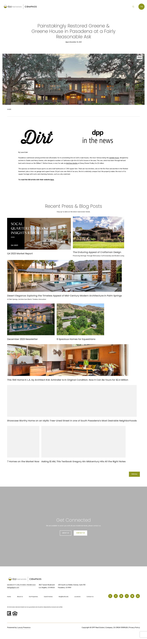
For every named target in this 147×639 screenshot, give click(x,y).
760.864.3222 (32, 585)
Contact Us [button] (80, 533)
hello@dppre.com (13, 587)
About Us (65, 533)
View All (134, 474)
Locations (77, 597)
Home (9, 597)
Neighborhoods (63, 597)
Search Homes (48, 597)
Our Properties (33, 597)
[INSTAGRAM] (127, 596)
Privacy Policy (134, 627)
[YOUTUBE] (132, 596)
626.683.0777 (12, 585)
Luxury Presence (23, 627)
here (52, 179)
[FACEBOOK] (116, 596)
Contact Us (90, 597)
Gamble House (114, 158)
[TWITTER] (110, 596)
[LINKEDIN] (138, 596)
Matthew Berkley (72, 163)
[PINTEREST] (121, 596)
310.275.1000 (22, 585)
